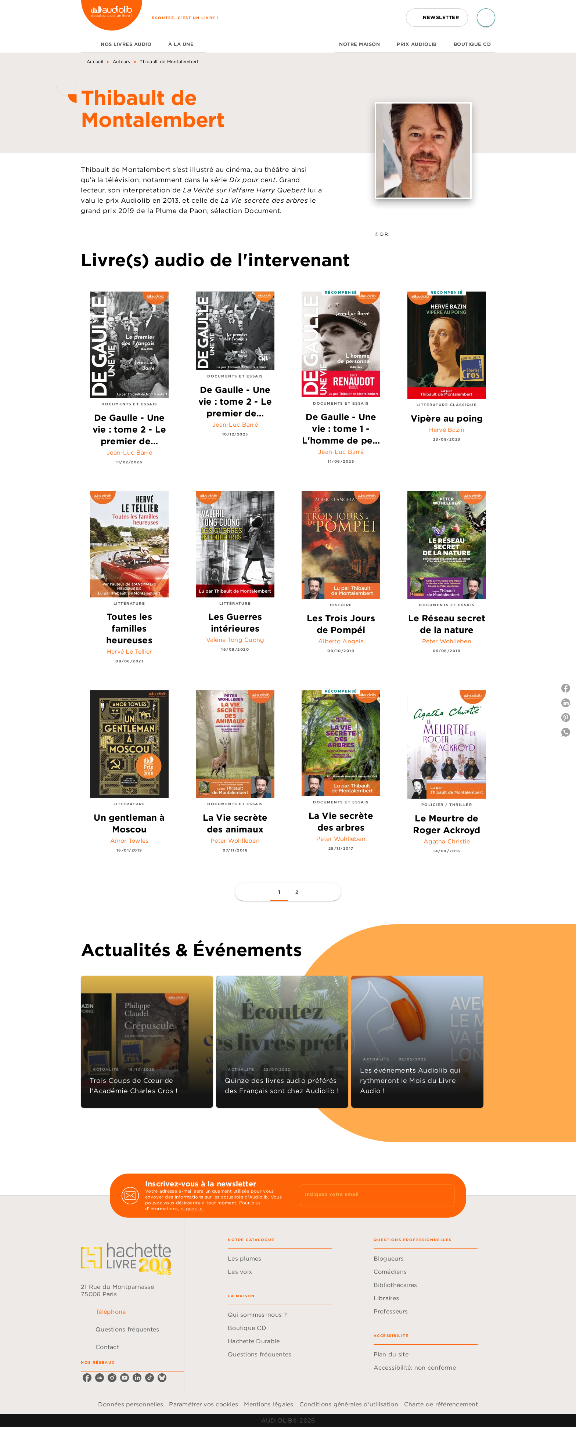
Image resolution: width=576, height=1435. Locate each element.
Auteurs (121, 61)
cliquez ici (192, 1208)
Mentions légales (268, 1404)
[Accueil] (112, 17)
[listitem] (87, 1377)
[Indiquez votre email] (368, 1195)
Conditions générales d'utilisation (348, 1404)
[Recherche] (486, 17)
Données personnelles (130, 1404)
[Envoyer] (445, 1195)
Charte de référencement (441, 1404)
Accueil (95, 61)
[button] (437, 17)
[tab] (88, 44)
